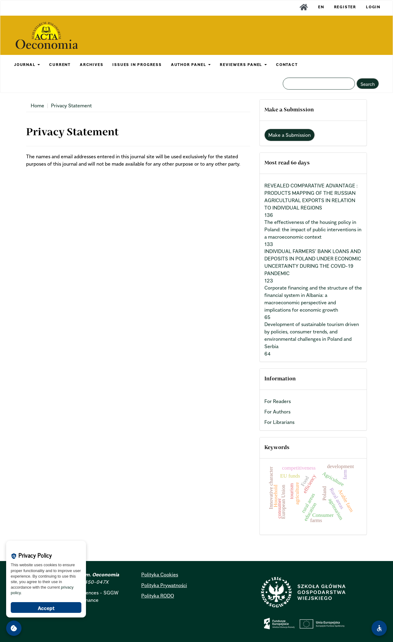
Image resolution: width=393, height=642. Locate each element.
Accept (46, 608)
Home (37, 105)
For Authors (277, 412)
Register (345, 7)
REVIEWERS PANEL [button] (243, 64)
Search (367, 84)
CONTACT (287, 64)
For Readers (277, 401)
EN (321, 7)
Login (373, 7)
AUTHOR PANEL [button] (191, 64)
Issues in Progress (136, 64)
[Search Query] (319, 84)
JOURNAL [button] (27, 64)
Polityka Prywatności (164, 585)
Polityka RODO (157, 596)
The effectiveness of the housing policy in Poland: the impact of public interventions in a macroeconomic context (312, 229)
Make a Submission (289, 135)
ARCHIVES (91, 64)
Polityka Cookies (159, 574)
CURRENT (60, 64)
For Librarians (279, 422)
